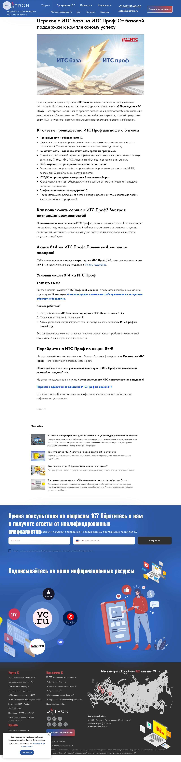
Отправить (154, 547)
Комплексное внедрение (19, 698)
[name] (39, 547)
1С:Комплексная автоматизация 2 (61, 693)
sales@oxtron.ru (128, 10)
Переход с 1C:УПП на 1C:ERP (21, 720)
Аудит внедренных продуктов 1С (22, 684)
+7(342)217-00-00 (129, 6)
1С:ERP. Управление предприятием (61, 684)
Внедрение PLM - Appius (19, 711)
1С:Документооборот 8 (56, 689)
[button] (160, 9)
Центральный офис (96, 723)
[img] (42, 625)
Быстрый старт (15, 715)
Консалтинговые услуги (18, 693)
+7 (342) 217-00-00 (104, 730)
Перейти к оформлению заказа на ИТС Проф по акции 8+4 (74, 390)
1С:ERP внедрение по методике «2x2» (24, 706)
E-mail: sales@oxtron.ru (97, 733)
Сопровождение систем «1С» (21, 689)
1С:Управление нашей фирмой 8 (60, 702)
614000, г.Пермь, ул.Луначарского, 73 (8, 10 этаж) (109, 727)
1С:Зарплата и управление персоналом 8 (64, 706)
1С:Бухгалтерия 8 (54, 698)
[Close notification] (48, 734)
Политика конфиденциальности (59, 752)
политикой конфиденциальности (84, 558)
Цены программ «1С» (55, 711)
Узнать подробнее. (96, 268)
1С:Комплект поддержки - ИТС (21, 702)
